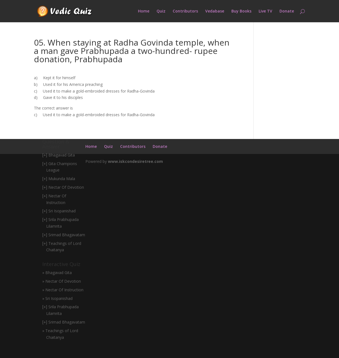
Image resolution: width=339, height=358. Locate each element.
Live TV (265, 11)
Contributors (185, 11)
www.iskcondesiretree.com (135, 161)
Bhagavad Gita (61, 155)
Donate (286, 11)
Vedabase (214, 11)
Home (143, 11)
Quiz (161, 11)
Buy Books (241, 11)
